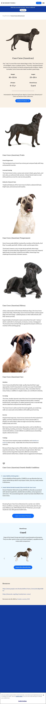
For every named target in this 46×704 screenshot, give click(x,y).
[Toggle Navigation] (43, 3)
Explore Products (23, 101)
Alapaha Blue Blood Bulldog (23, 567)
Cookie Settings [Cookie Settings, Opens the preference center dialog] (22, 701)
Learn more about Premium (23, 516)
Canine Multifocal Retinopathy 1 (11, 476)
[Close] (43, 695)
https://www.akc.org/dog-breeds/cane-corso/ (17, 594)
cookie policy (19, 696)
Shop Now (23, 10)
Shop (38, 3)
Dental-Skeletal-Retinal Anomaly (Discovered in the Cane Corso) (19, 487)
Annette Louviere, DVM (23, 599)
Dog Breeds (6, 16)
